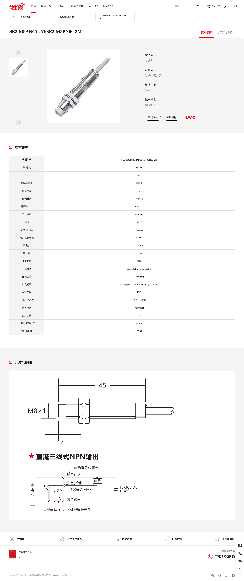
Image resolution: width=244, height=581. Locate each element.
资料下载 (153, 117)
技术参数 (206, 32)
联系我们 (108, 6)
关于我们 (93, 6)
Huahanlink (71, 575)
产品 (33, 6)
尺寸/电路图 (225, 32)
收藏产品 (190, 117)
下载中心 (61, 6)
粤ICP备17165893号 (57, 575)
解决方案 (46, 6)
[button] (18, 52)
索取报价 (171, 117)
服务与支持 (77, 6)
